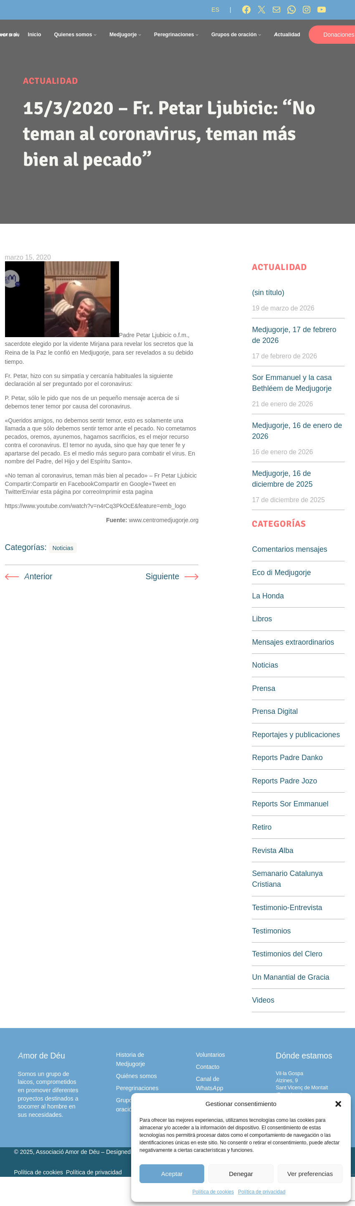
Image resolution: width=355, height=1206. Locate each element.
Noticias (62, 547)
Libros (262, 618)
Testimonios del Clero (287, 953)
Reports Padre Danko (287, 757)
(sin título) (268, 292)
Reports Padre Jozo (284, 780)
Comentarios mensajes (289, 549)
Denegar (241, 1173)
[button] (338, 1104)
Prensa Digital (275, 711)
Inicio (34, 34)
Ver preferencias (310, 1173)
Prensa (263, 688)
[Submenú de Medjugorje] (139, 34)
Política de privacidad (261, 1191)
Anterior (38, 576)
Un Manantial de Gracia (290, 977)
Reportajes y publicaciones (296, 734)
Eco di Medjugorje (281, 572)
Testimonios (271, 930)
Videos (263, 1000)
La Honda (268, 595)
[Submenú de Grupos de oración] (259, 34)
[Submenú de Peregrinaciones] (196, 34)
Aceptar (172, 1173)
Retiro (261, 827)
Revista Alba (272, 850)
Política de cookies (213, 1191)
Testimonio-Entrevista (287, 907)
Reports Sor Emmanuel (290, 803)
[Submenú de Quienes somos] (95, 34)
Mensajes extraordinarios (293, 642)
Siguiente (162, 576)
